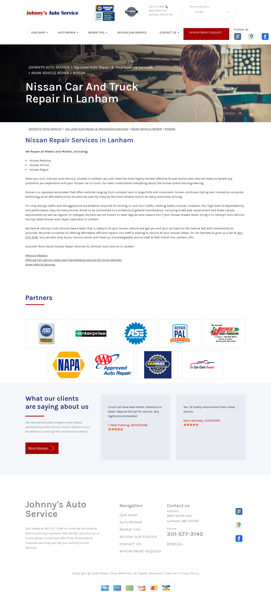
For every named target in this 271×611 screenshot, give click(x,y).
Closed (199, 11)
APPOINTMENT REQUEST (205, 32)
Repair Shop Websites (116, 573)
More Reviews (41, 448)
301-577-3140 (157, 6)
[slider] (115, 429)
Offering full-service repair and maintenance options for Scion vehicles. (73, 260)
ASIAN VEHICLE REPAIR (50, 73)
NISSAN (79, 73)
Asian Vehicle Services (40, 264)
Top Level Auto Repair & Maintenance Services (113, 67)
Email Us (175, 543)
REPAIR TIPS (96, 32)
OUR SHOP (38, 32)
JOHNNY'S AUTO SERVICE (49, 67)
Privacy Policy (189, 573)
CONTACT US (168, 32)
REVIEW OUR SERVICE (132, 32)
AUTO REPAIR (66, 32)
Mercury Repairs (36, 255)
